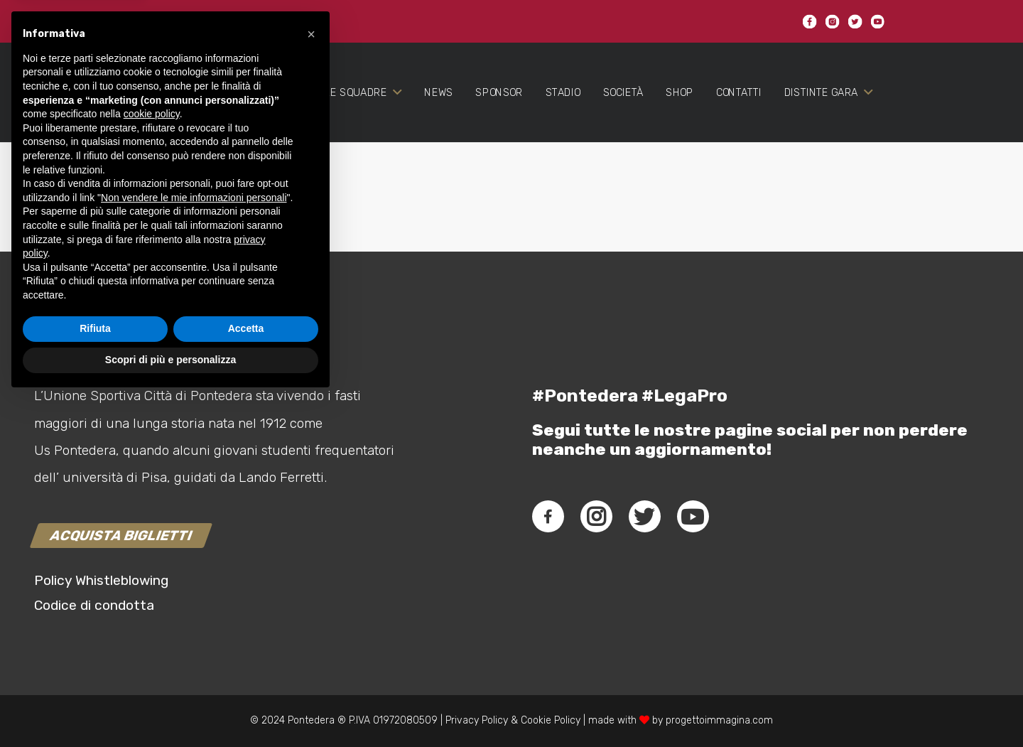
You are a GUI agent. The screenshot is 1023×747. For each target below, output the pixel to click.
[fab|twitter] (644, 516)
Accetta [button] (246, 677)
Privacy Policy (475, 720)
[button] (311, 382)
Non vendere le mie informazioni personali (193, 546)
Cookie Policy (550, 720)
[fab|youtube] (693, 516)
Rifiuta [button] (95, 677)
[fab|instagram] (596, 516)
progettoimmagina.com (719, 720)
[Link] (93, 115)
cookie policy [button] (152, 462)
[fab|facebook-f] (548, 516)
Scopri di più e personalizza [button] (170, 708)
